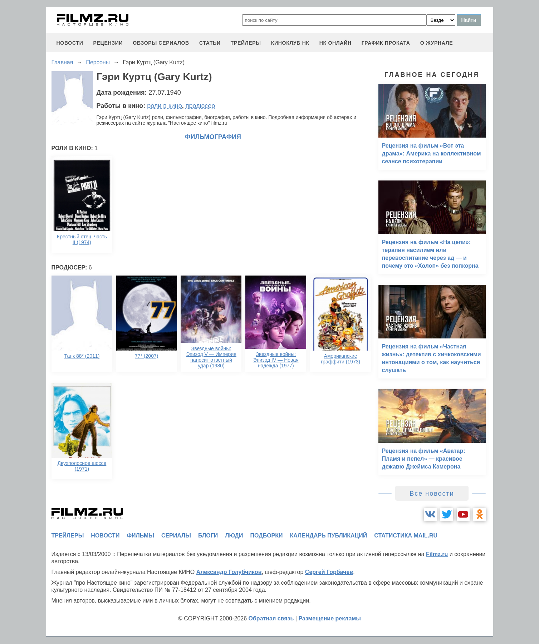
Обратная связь (271, 618)
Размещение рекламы (329, 618)
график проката (386, 43)
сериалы (176, 535)
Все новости (432, 493)
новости (70, 43)
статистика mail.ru (405, 535)
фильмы (140, 535)
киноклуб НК (290, 43)
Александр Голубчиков (229, 572)
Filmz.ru (437, 554)
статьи (210, 43)
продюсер (200, 105)
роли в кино (164, 105)
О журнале (436, 43)
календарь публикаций (328, 535)
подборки (266, 535)
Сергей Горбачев (329, 572)
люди (234, 535)
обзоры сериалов (161, 43)
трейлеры (246, 43)
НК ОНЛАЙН (335, 43)
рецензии (108, 43)
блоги (208, 535)
